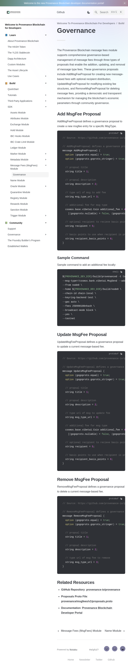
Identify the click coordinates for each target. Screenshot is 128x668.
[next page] (115, 631)
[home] (28, 12)
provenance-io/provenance (103, 589)
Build (121, 23)
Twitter (99, 659)
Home (71, 659)
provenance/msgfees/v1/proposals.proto (86, 601)
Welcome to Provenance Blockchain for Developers (86, 23)
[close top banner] (125, 3)
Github (61, 12)
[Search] (109, 12)
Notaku (73, 649)
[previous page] (79, 631)
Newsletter (84, 659)
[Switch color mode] (89, 12)
